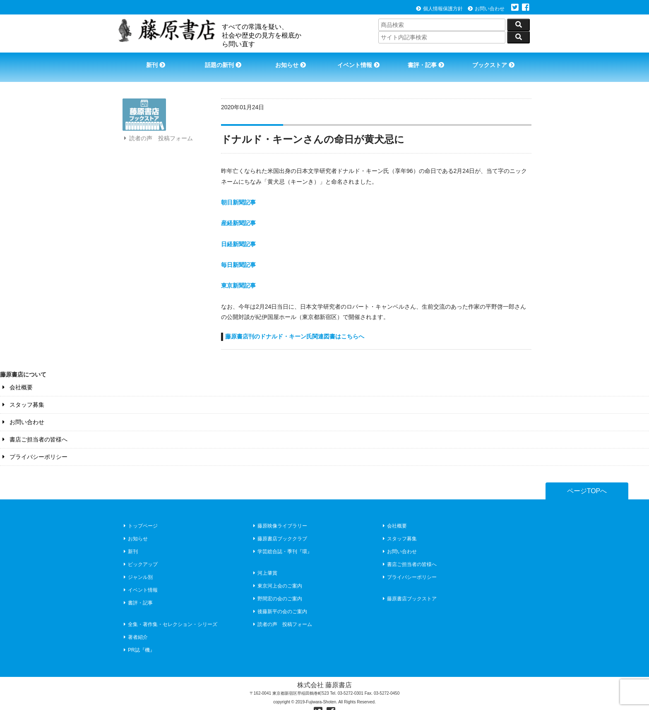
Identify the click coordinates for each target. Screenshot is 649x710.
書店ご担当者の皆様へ (33, 427)
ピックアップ (140, 552)
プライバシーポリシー (33, 444)
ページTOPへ (587, 478)
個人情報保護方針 (439, 9)
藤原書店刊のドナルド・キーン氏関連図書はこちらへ (294, 324)
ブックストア (497, 61)
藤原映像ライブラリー (279, 514)
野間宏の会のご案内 (276, 587)
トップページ (140, 514)
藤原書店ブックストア (409, 587)
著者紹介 (135, 625)
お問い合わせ (486, 9)
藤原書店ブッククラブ (279, 527)
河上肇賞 (264, 561)
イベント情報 (359, 61)
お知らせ (289, 61)
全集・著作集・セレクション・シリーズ (169, 612)
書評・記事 (428, 61)
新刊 (151, 61)
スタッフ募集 (22, 392)
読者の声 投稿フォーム (157, 148)
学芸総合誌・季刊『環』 (281, 539)
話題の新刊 (221, 61)
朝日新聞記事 (238, 190)
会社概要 (16, 375)
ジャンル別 (137, 565)
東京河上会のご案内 (276, 574)
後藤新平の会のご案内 (279, 599)
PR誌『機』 (138, 638)
